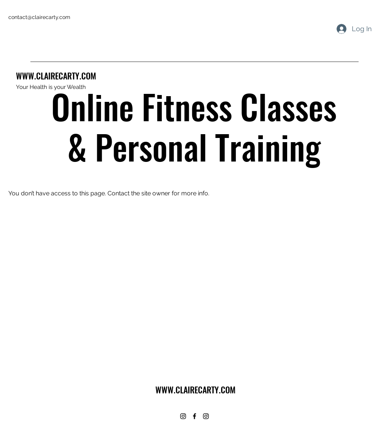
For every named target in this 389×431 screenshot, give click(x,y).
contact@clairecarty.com (39, 17)
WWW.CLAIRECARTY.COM (56, 76)
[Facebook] (194, 416)
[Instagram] (183, 416)
